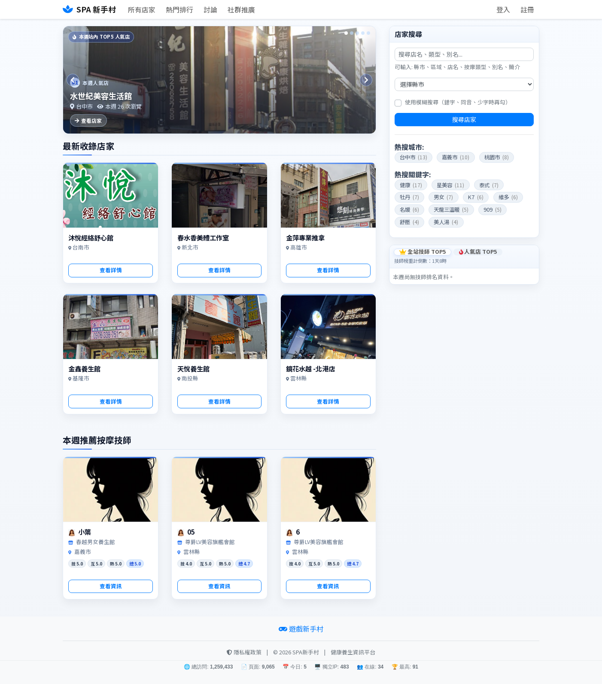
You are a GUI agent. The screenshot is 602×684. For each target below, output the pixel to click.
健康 (411, 185)
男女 (443, 197)
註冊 (527, 9)
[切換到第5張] (368, 33)
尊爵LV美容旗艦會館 (210, 542)
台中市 (413, 157)
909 (492, 209)
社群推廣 (241, 9)
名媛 (409, 209)
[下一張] (365, 79)
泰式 (489, 185)
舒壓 (409, 222)
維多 (508, 197)
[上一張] (73, 79)
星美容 (450, 185)
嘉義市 (455, 157)
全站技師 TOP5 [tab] (422, 252)
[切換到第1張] (346, 33)
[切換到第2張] (351, 33)
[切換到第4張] (363, 33)
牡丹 (409, 197)
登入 (503, 9)
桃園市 (496, 157)
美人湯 (446, 222)
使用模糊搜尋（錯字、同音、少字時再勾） (458, 102)
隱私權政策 (244, 652)
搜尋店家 (464, 119)
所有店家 (141, 9)
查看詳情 (111, 270)
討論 (210, 9)
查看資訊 (111, 586)
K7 (475, 197)
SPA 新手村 (89, 9)
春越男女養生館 (95, 542)
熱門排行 (179, 9)
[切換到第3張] (357, 33)
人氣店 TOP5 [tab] (478, 252)
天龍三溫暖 (451, 209)
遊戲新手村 (301, 628)
